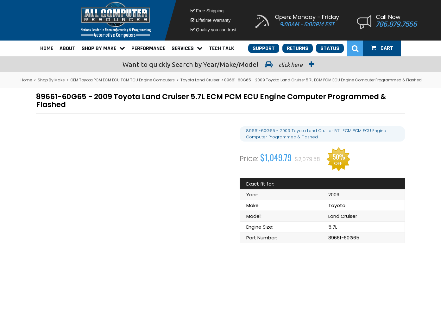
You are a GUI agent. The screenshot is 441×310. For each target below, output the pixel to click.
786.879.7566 (396, 24)
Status (329, 48)
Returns (297, 48)
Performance (148, 48)
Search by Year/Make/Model (221, 64)
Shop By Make (103, 48)
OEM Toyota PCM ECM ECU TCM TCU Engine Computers (122, 80)
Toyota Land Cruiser (199, 80)
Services (187, 48)
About (67, 48)
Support (264, 48)
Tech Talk (221, 48)
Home (46, 48)
